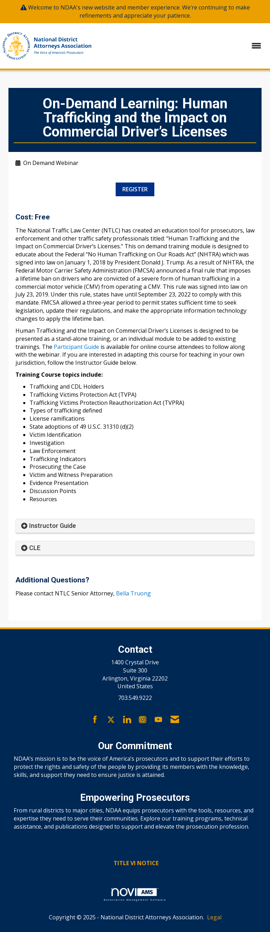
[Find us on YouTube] (158, 720)
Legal (214, 917)
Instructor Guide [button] (52, 525)
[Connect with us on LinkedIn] (127, 720)
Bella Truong (133, 593)
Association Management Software (135, 894)
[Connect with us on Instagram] (142, 720)
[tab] (135, 526)
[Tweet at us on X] (111, 720)
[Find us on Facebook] (95, 720)
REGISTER (135, 189)
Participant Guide (76, 347)
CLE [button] (34, 547)
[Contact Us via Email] (174, 720)
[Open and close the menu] (182, 45)
